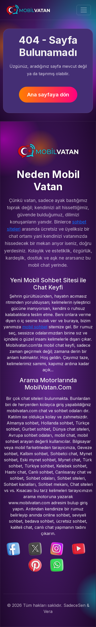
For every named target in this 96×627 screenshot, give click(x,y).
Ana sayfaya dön (48, 95)
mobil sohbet (34, 326)
